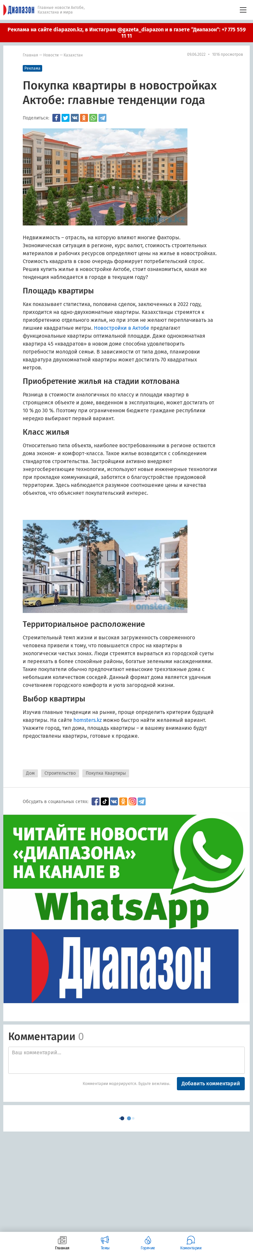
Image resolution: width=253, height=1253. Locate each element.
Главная (30, 55)
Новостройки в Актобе (121, 328)
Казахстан (73, 55)
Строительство (60, 773)
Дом (30, 773)
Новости (51, 55)
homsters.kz (87, 720)
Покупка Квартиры (106, 773)
